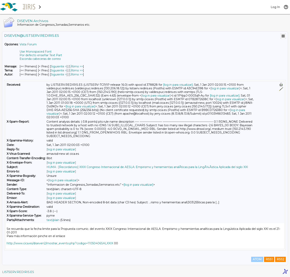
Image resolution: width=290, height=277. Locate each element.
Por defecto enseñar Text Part (41, 55)
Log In (275, 7)
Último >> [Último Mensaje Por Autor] (76, 74)
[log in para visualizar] (178, 85)
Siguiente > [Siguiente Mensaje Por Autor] (59, 74)
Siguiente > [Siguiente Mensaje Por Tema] (59, 70)
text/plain (53, 220)
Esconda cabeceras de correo (40, 59)
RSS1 (269, 259)
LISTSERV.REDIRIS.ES (18, 272)
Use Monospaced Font (36, 51)
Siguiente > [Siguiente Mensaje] (59, 66)
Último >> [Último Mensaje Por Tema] (76, 70)
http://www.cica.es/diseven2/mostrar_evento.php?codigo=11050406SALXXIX (60, 243)
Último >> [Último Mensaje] (76, 66)
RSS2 (280, 259)
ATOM (257, 259)
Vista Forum (28, 44)
